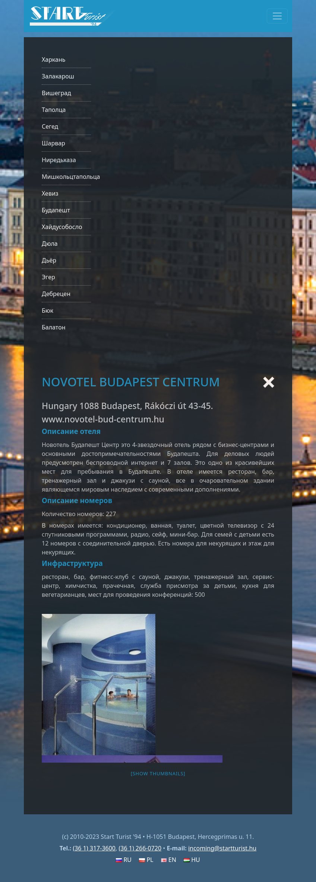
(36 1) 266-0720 (139, 848)
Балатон (53, 327)
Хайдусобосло (62, 227)
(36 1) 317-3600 (94, 848)
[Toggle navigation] (277, 16)
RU (124, 860)
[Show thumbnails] (158, 773)
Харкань (54, 59)
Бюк (47, 310)
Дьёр (49, 260)
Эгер (48, 277)
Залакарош (58, 76)
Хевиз (50, 193)
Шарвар (53, 143)
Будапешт (56, 210)
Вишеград (56, 93)
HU (192, 860)
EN (168, 860)
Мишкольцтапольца (71, 177)
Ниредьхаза (59, 160)
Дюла (50, 243)
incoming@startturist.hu (222, 848)
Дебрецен (56, 294)
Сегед (50, 126)
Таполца (54, 110)
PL (146, 860)
